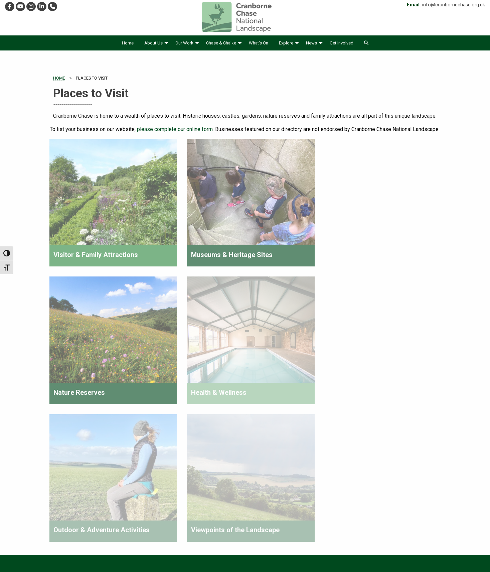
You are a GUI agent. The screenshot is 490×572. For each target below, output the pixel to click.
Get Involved (341, 42)
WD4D (264, 566)
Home (128, 42)
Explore (286, 42)
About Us (153, 42)
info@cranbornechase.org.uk (453, 5)
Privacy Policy (208, 552)
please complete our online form (175, 129)
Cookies (241, 552)
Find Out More (191, 472)
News (311, 42)
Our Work (184, 42)
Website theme (236, 566)
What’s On (258, 42)
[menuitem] (128, 42)
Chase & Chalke (221, 42)
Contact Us (321, 552)
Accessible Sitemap (279, 552)
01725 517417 (32, 500)
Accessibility (171, 552)
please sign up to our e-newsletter (393, 471)
